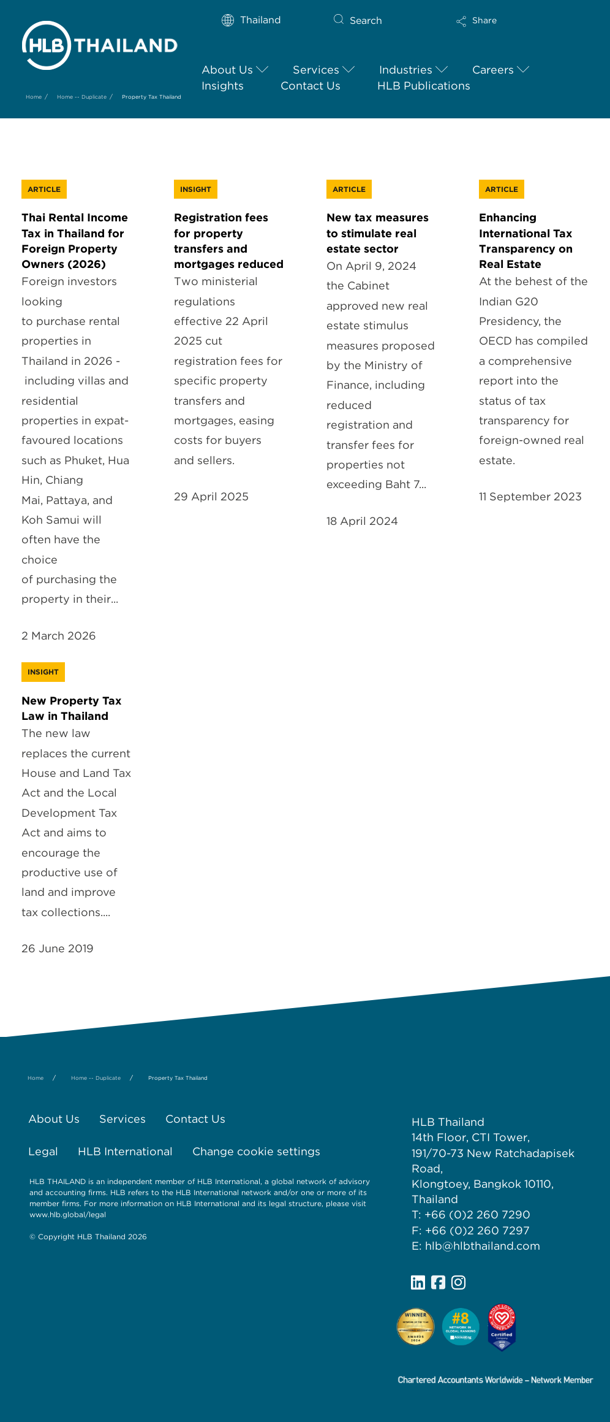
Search (366, 20)
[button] (511, 25)
